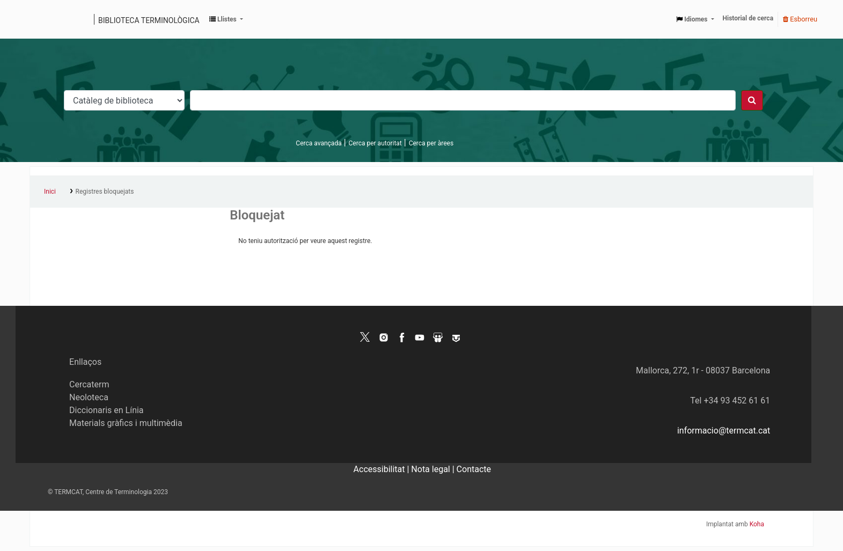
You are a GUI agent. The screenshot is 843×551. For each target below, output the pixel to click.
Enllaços (85, 362)
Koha (757, 524)
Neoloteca (88, 397)
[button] (226, 19)
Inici (50, 191)
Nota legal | (433, 469)
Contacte (474, 469)
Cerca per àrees (431, 143)
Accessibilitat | (383, 469)
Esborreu (800, 19)
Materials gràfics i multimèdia (125, 423)
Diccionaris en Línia (106, 410)
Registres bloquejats (105, 191)
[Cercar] (752, 100)
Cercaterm (89, 384)
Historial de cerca (748, 18)
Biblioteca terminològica (149, 20)
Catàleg (41, 19)
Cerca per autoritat (375, 143)
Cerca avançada (318, 143)
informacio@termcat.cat (723, 430)
